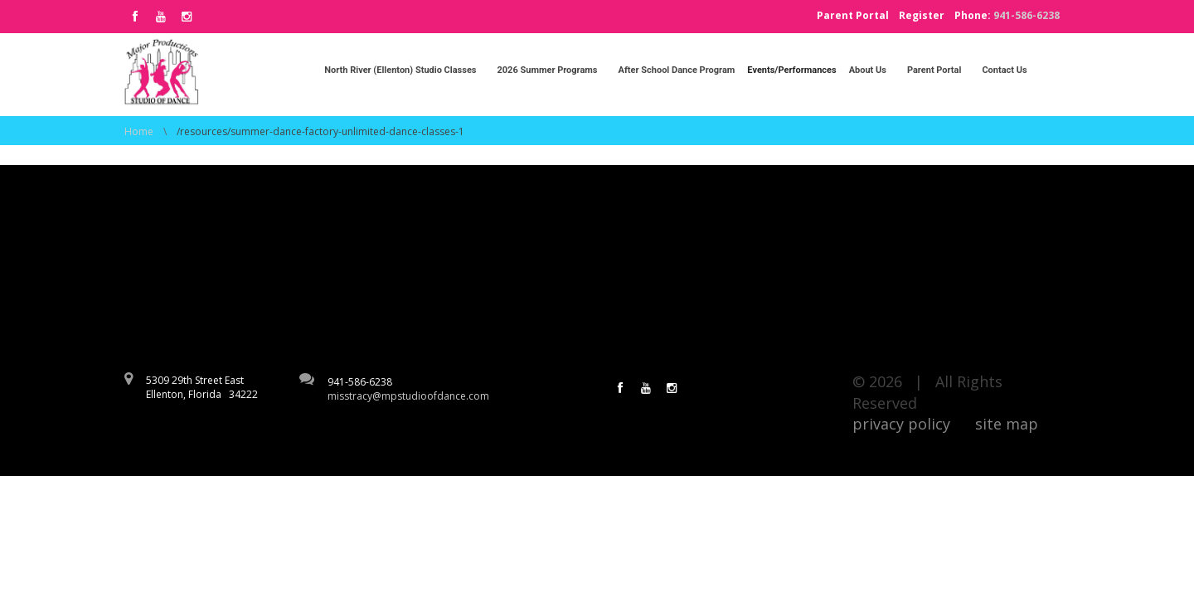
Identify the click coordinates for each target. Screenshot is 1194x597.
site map (1006, 424)
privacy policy (901, 424)
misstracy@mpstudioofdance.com (408, 396)
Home (138, 131)
